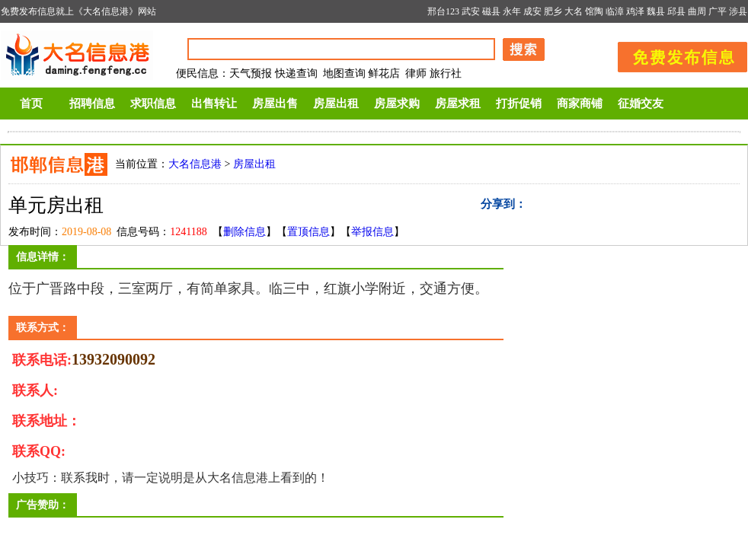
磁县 (491, 11)
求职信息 (153, 103)
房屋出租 (336, 103)
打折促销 (519, 103)
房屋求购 (397, 103)
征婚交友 (640, 103)
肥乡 (553, 11)
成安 (532, 11)
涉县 (738, 11)
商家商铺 (580, 103)
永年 (512, 11)
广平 (717, 11)
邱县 (676, 11)
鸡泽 (635, 11)
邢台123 (443, 11)
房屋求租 (458, 103)
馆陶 (594, 11)
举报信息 (372, 231)
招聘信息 (92, 103)
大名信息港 (195, 164)
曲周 (697, 11)
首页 (31, 103)
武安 (471, 11)
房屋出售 (275, 103)
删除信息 (244, 231)
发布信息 (675, 54)
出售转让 (214, 103)
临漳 (615, 11)
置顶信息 (308, 231)
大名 (573, 11)
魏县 (656, 11)
